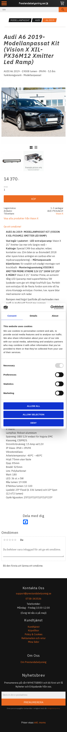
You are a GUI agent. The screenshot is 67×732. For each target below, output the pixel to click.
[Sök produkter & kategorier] (29, 9)
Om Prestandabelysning (33, 662)
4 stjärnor (12, 540)
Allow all (33, 406)
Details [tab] (33, 315)
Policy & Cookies (33, 634)
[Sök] (63, 9)
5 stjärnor (15, 540)
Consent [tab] (12, 315)
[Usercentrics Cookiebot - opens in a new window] (51, 307)
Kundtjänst (33, 626)
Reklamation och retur (33, 638)
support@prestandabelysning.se (33, 593)
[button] (4, 3)
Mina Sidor (33, 641)
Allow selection (33, 414)
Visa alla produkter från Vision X (21, 218)
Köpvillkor (33, 630)
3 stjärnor (9, 540)
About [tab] (55, 315)
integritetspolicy (53, 708)
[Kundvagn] (62, 3)
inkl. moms (40, 722)
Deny (33, 423)
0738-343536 (33, 598)
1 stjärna (4, 540)
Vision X (59, 213)
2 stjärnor (7, 540)
